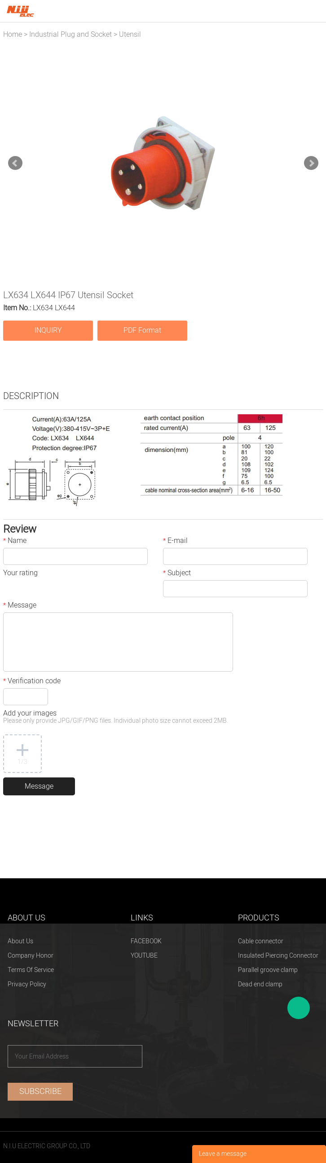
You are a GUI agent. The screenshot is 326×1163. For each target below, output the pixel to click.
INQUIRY (48, 330)
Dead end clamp (260, 984)
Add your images (115, 717)
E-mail (175, 541)
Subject (177, 573)
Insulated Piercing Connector (278, 955)
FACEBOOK (146, 941)
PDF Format (142, 330)
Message (19, 606)
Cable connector (260, 941)
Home (12, 34)
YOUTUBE (144, 955)
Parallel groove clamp (268, 970)
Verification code (32, 681)
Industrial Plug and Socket (70, 34)
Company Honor (30, 955)
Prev (15, 163)
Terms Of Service (31, 970)
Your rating (20, 573)
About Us (20, 941)
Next (311, 163)
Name (14, 541)
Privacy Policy (27, 984)
